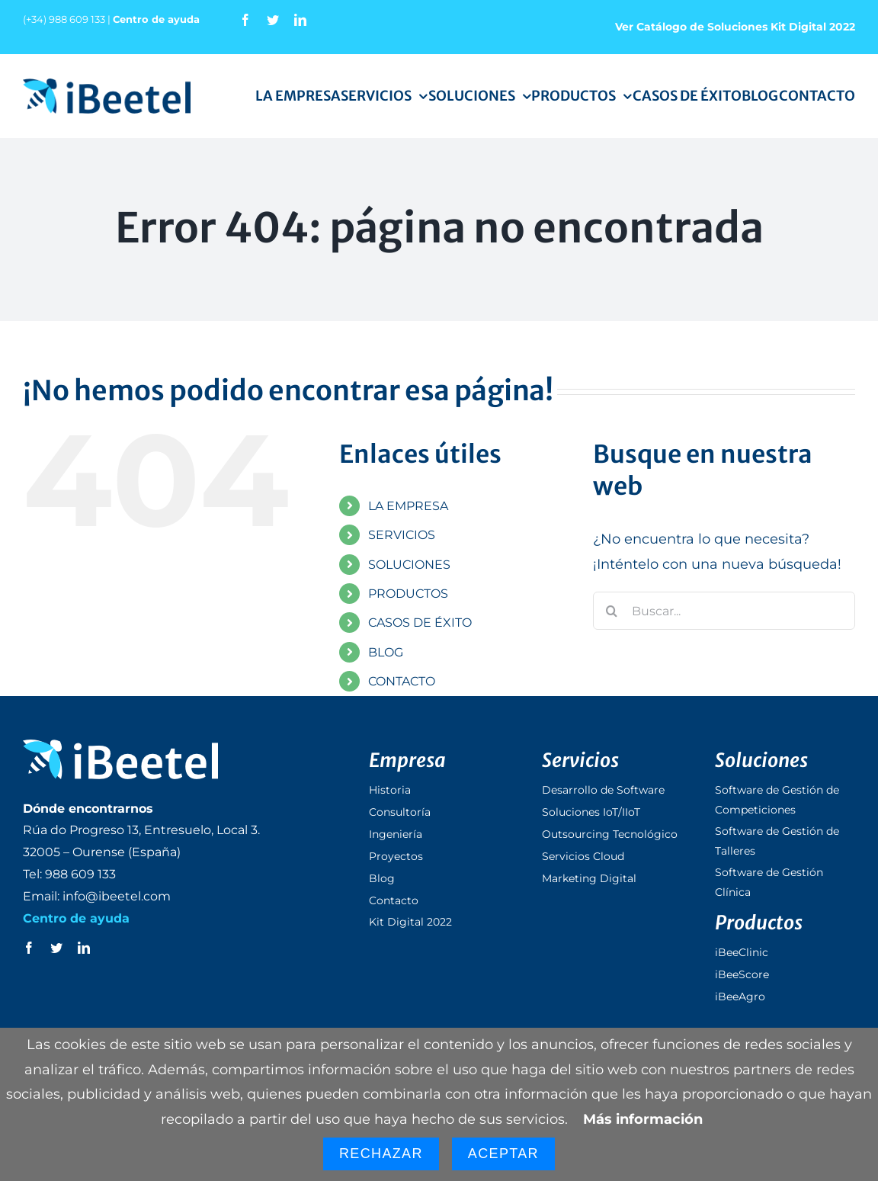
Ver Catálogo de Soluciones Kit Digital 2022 (735, 27)
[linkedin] (300, 20)
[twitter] (273, 20)
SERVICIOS (401, 535)
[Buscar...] (724, 611)
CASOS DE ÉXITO (420, 622)
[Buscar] (612, 611)
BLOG (385, 652)
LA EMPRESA (408, 506)
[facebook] (245, 20)
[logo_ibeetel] (107, 85)
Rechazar (381, 1153)
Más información (643, 1119)
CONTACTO (401, 681)
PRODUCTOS (408, 593)
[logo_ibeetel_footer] (120, 746)
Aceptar (503, 1153)
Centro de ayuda (156, 19)
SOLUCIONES (409, 564)
